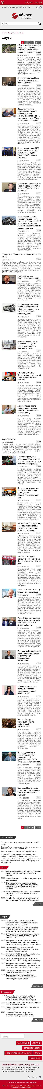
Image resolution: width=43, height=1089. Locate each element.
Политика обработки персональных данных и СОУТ (21, 1065)
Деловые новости (32, 1048)
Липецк (5, 1036)
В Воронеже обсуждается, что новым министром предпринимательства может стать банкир (29, 527)
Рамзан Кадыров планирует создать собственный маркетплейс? (26, 723)
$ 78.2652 (28, 2)
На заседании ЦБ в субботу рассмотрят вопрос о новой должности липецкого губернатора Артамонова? (29, 757)
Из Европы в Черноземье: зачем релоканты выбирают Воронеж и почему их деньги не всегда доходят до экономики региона (22, 929)
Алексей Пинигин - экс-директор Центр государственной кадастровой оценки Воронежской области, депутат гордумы (21, 998)
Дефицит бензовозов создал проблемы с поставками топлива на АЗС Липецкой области (21, 848)
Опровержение (8, 439)
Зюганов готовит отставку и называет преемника (29, 591)
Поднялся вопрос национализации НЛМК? (28, 277)
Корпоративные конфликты (18, 1053)
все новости (37, 986)
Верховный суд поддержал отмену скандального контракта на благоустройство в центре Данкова (19, 855)
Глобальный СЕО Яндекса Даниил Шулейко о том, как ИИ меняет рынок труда (23, 955)
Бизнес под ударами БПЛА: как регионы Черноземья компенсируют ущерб (21, 971)
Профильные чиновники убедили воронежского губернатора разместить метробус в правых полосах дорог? (28, 309)
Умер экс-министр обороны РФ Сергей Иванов (18, 851)
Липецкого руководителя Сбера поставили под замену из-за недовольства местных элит (28, 492)
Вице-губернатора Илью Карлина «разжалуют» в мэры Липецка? (28, 80)
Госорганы (28, 1087)
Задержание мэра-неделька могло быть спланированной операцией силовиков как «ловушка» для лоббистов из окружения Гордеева (29, 115)
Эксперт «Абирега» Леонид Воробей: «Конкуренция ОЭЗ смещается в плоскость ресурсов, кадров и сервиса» (22, 949)
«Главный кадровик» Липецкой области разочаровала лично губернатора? (27, 690)
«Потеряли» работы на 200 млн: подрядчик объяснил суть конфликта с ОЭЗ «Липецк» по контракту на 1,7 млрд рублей (21, 860)
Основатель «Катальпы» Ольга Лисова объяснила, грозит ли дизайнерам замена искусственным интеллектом (21, 922)
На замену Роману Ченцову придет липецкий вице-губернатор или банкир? (29, 376)
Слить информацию (34, 1085)
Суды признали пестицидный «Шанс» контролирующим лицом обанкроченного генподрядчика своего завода (21, 977)
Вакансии (24, 1085)
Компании (21, 1087)
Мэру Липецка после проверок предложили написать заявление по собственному (28, 409)
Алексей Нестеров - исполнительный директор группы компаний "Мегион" (23, 1003)
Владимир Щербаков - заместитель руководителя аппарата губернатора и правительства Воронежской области (20, 1014)
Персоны (14, 1087)
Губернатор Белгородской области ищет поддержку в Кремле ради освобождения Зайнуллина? (29, 655)
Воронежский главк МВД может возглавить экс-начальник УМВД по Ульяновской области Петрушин (28, 153)
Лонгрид (4, 917)
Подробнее (38, 1020)
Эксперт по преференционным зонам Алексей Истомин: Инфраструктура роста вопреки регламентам (23, 936)
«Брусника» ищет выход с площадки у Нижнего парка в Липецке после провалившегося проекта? (29, 48)
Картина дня (23, 1043)
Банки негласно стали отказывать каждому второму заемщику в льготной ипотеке (27, 344)
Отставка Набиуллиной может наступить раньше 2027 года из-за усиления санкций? (29, 791)
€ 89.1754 (38, 2)
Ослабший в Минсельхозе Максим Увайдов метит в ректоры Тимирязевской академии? (29, 187)
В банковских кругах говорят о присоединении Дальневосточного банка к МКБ (29, 560)
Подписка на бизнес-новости (11, 1085)
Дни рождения (6, 992)
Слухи (3, 868)
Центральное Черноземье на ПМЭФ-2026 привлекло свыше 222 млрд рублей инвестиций (24, 959)
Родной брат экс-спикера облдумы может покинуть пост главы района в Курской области (29, 621)
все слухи (38, 904)
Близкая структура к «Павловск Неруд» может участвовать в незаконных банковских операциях (29, 460)
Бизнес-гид (35, 1058)
